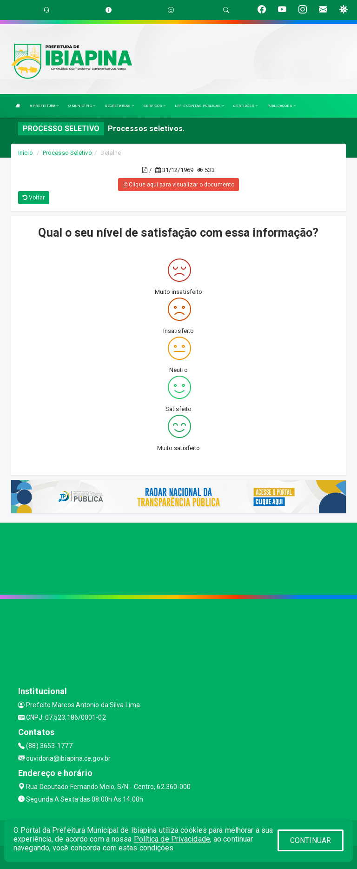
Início (25, 152)
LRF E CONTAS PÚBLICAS (199, 106)
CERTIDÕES (245, 106)
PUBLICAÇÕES (281, 106)
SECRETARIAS (119, 106)
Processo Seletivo (67, 152)
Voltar (34, 197)
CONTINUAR (310, 840)
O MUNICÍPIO (81, 106)
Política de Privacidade (172, 839)
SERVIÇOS (154, 106)
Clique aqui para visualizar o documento (178, 184)
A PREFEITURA (44, 106)
